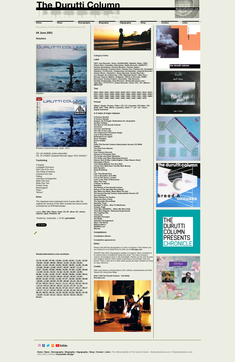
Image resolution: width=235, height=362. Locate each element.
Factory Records (101, 69)
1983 (123, 98)
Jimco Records (123, 73)
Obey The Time (100, 182)
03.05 (38, 279)
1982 (128, 98)
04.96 (38, 274)
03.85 (58, 265)
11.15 (79, 286)
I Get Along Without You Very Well (108, 164)
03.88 (51, 270)
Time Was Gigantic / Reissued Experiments (112, 211)
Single (103, 106)
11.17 (46, 290)
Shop (143, 23)
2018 (123, 92)
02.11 (51, 283)
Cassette (132, 106)
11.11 (65, 283)
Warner (146, 83)
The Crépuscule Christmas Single (108, 133)
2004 (139, 94)
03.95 (72, 272)
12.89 (78, 270)
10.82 (46, 263)
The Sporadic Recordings (104, 201)
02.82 (39, 263)
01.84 (72, 263)
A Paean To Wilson (102, 184)
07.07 (65, 279)
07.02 (46, 276)
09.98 (71, 274)
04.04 (66, 276)
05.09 (52, 281)
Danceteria (119, 65)
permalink (70, 218)
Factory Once (115, 69)
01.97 (58, 274)
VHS (106, 108)
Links (185, 23)
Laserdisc (120, 108)
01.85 (51, 265)
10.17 (39, 290)
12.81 (84, 260)
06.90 (84, 270)
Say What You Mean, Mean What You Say (111, 191)
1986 (107, 98)
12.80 (65, 260)
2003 (144, 94)
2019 (117, 92)
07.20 (84, 292)
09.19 (51, 292)
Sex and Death (100, 195)
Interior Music (99, 73)
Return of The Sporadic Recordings (109, 189)
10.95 (79, 272)
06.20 (78, 292)
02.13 (78, 283)
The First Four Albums (103, 148)
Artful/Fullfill (123, 63)
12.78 (38, 260)
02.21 (59, 295)
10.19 (58, 292)
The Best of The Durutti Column (107, 125)
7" (131, 108)
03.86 (39, 267)
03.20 (71, 292)
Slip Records (133, 79)
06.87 (66, 267)
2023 (101, 92)
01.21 (52, 295)
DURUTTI (143, 65)
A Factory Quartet (101, 117)
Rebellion (41, 38)
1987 (101, 98)
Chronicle (98, 127)
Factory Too (127, 69)
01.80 (45, 260)
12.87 (38, 270)
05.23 (79, 295)
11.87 (79, 267)
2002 (150, 94)
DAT (101, 108)
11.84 (45, 265)
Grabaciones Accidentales (125, 71)
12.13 (39, 286)
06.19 (38, 292)
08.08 (39, 281)
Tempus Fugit (99, 207)
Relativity (120, 77)
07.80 (51, 260)
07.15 (72, 286)
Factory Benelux (118, 67)
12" (139, 108)
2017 (128, 92)
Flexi (144, 108)
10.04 (79, 276)
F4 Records (107, 71)
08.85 (71, 265)
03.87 (59, 267)
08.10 (45, 283)
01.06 (45, 279)
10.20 (39, 295)
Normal (97, 77)
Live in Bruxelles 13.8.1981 (105, 176)
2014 (144, 92)
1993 (128, 96)
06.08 (84, 279)
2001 (44, 212)
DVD (127, 108)
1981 (134, 98)
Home (39, 23)
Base (139, 63)
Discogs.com (99, 278)
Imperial (39, 213)
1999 (107, 96)
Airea (113, 63)
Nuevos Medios (107, 77)
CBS (145, 63)
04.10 (72, 281)
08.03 (59, 276)
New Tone (142, 75)
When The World (101, 223)
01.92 (59, 272)
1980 (139, 98)
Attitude (132, 63)
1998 (112, 96)
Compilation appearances (104, 240)
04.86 (46, 267)
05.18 (59, 290)
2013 (150, 92)
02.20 (65, 292)
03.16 (51, 288)
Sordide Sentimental (102, 81)
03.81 (71, 260)
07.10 (38, 283)
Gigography (125, 23)
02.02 (39, 276)
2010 (107, 94)
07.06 (51, 279)
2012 (96, 94)
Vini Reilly (98, 219)
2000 (101, 96)
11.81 (78, 260)
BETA (112, 108)
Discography (84, 23)
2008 (117, 94)
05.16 (58, 288)
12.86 (52, 267)
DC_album (71, 212)
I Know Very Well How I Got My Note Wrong (112, 166)
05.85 (65, 265)
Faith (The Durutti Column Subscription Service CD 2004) (118, 144)
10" (135, 108)
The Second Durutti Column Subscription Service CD (116, 193)
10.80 (58, 260)
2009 (112, 94)
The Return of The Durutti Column (108, 187)
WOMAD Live (99, 227)
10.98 (78, 274)
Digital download (101, 110)
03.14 (46, 286)
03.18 (52, 290)
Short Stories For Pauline (104, 197)
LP (126, 106)
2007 (48, 212)
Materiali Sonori (130, 75)
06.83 (52, 263)
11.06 (58, 279)
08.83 (59, 263)
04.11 (58, 283)
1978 (144, 98)
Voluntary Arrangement (103, 221)
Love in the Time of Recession (106, 180)
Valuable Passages (102, 217)
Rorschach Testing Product (105, 79)
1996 (117, 96)
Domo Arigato (100, 140)
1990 (144, 96)
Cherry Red (98, 65)
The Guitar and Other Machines (107, 156)
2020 (112, 92)
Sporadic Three (100, 203)
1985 (112, 98)
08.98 (65, 274)
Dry (95, 142)
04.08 (78, 279)
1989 (150, 96)
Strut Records (118, 81)
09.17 (84, 288)
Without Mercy (100, 225)
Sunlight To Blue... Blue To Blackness (109, 205)
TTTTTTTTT (108, 83)
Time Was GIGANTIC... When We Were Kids (112, 209)
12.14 (66, 286)
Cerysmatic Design (65, 354)
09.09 (66, 281)
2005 (134, 94)
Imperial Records (144, 71)
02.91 (52, 272)
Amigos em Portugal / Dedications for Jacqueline (114, 121)
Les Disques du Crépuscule (105, 75)
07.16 (65, 288)
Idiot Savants (99, 168)
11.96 (45, 274)
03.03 (52, 276)
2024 (96, 92)
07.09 (59, 281)
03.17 (71, 288)
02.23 (66, 295)
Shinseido (122, 79)
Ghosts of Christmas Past (105, 154)
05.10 (79, 281)
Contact (165, 23)
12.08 (46, 281)
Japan (46, 213)
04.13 (84, 283)
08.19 (45, 292)
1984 (117, 98)
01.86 (84, 265)
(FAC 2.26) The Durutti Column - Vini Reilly (112, 276)
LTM (120, 75)
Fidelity (97, 146)
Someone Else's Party (103, 199)
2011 (101, 94)
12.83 (66, 263)
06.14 (52, 286)
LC (95, 172)
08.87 (72, 267)
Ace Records (104, 63)
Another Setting (100, 123)
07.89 (71, 270)
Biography (104, 23)
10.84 (38, 265)
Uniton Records (121, 83)
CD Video (141, 106)
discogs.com (136, 249)
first (114, 272)
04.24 (38, 297)
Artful (60, 212)
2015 (139, 92)
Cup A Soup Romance (103, 135)
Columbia (109, 65)
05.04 (72, 276)
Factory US (138, 69)
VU (141, 83)
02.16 (45, 288)
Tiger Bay (98, 83)
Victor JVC (133, 83)
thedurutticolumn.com (135, 81)
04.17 (78, 288)
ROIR (144, 77)
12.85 (78, 265)
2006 (128, 94)
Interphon (111, 73)
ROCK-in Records (132, 77)
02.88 (45, 270)
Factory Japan (133, 67)
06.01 (84, 274)
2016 (134, 92)
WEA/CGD (98, 85)
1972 (96, 63)
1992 (134, 96)
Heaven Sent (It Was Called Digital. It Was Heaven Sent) (117, 160)
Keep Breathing (100, 170)
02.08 (71, 279)
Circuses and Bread (102, 129)
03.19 (79, 290)
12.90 (39, 272)
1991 (139, 96)
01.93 (66, 272)
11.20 (46, 295)
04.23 (72, 295)
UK (59, 213)
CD (64, 212)
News (59, 23)
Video (117, 106)
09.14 (59, 286)
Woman (97, 228)
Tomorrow (98, 215)
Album (54, 212)
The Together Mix (101, 213)
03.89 (65, 270)
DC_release (80, 212)
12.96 (51, 274)
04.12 (71, 283)
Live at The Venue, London (105, 178)
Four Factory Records (103, 152)
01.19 (72, 290)
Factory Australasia (102, 67)
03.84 (79, 263)
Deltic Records (131, 65)
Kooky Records (137, 73)
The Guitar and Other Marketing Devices (111, 158)
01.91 (46, 272)
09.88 (58, 270)
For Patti (97, 150)
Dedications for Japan (103, 137)
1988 (96, 98)
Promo (110, 106)
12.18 (66, 290)
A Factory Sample (101, 119)
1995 (123, 96)
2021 (107, 92)
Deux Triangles (100, 139)
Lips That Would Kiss (103, 174)
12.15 (38, 288)
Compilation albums (102, 236)
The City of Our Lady (102, 131)
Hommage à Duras (102, 162)
